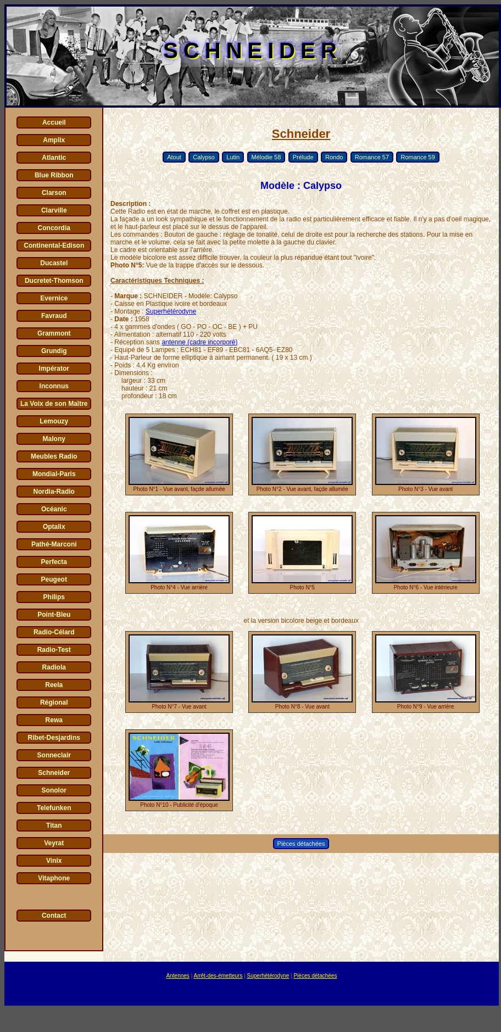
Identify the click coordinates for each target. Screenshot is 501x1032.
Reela (54, 685)
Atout (174, 157)
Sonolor (54, 790)
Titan (54, 825)
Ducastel (54, 263)
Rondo (334, 157)
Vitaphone (54, 878)
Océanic (54, 509)
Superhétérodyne (171, 311)
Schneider (54, 773)
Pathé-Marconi (54, 544)
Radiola (54, 667)
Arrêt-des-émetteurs (217, 976)
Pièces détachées (301, 843)
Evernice (54, 298)
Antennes (178, 976)
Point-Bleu (53, 614)
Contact (54, 915)
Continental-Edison (54, 245)
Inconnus (54, 386)
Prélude (303, 157)
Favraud (54, 316)
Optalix (54, 527)
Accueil (54, 122)
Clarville (54, 210)
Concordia (54, 228)
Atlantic (54, 157)
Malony (54, 439)
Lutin (233, 157)
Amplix (54, 140)
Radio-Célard (54, 632)
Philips (54, 597)
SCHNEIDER (252, 50)
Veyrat (54, 843)
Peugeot (54, 579)
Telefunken (54, 808)
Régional (54, 702)
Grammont (54, 333)
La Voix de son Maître (53, 404)
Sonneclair (54, 755)
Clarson (54, 193)
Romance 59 (417, 157)
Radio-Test (54, 650)
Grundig (54, 351)
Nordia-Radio (54, 491)
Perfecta (54, 562)
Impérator (54, 368)
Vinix (54, 860)
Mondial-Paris (54, 474)
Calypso (204, 157)
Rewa (54, 720)
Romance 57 (372, 157)
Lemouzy (54, 421)
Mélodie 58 (266, 157)
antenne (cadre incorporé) (199, 342)
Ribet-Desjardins (54, 737)
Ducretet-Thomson (54, 281)
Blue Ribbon (54, 175)
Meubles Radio (54, 456)
